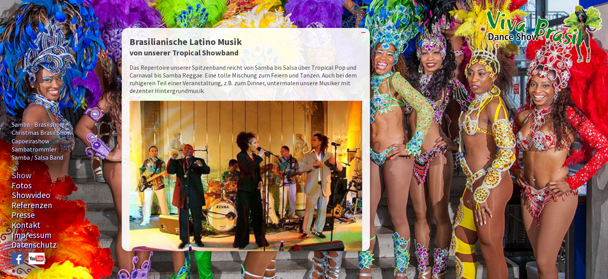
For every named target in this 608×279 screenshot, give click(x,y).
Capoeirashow (30, 141)
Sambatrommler (34, 149)
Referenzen (32, 205)
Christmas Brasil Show (41, 132)
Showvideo (31, 195)
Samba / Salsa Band (37, 157)
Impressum (32, 235)
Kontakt (26, 225)
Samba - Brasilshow (38, 124)
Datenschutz (34, 244)
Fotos (22, 185)
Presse (23, 215)
